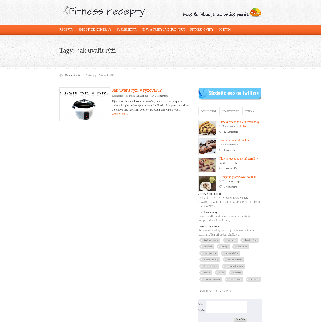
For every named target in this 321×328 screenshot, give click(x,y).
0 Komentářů (161, 95)
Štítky (249, 111)
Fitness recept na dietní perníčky (238, 158)
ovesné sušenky (211, 259)
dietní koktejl (235, 279)
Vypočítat (240, 319)
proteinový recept (212, 279)
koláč (221, 272)
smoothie (231, 240)
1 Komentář (230, 150)
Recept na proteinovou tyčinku (237, 177)
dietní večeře (251, 240)
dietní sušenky (210, 266)
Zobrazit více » (120, 113)
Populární (208, 111)
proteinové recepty (234, 266)
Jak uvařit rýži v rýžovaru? (137, 90)
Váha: (201, 304)
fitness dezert (210, 253)
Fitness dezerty (230, 126)
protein (207, 272)
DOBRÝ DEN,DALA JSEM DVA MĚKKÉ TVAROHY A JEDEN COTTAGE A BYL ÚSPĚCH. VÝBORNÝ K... (229, 202)
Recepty (66, 29)
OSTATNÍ (225, 29)
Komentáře (230, 111)
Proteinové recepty (231, 181)
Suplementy (126, 29)
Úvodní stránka (72, 75)
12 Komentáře (231, 131)
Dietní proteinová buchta (234, 140)
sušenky (237, 272)
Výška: (202, 310)
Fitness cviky (201, 29)
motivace (254, 279)
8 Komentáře (230, 168)
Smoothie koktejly (95, 29)
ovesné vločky (231, 253)
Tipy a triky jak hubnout (163, 29)
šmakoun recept (211, 240)
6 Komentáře (230, 186)
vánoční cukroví (234, 259)
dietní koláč (241, 246)
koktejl (224, 246)
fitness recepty (229, 162)
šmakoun (208, 246)
